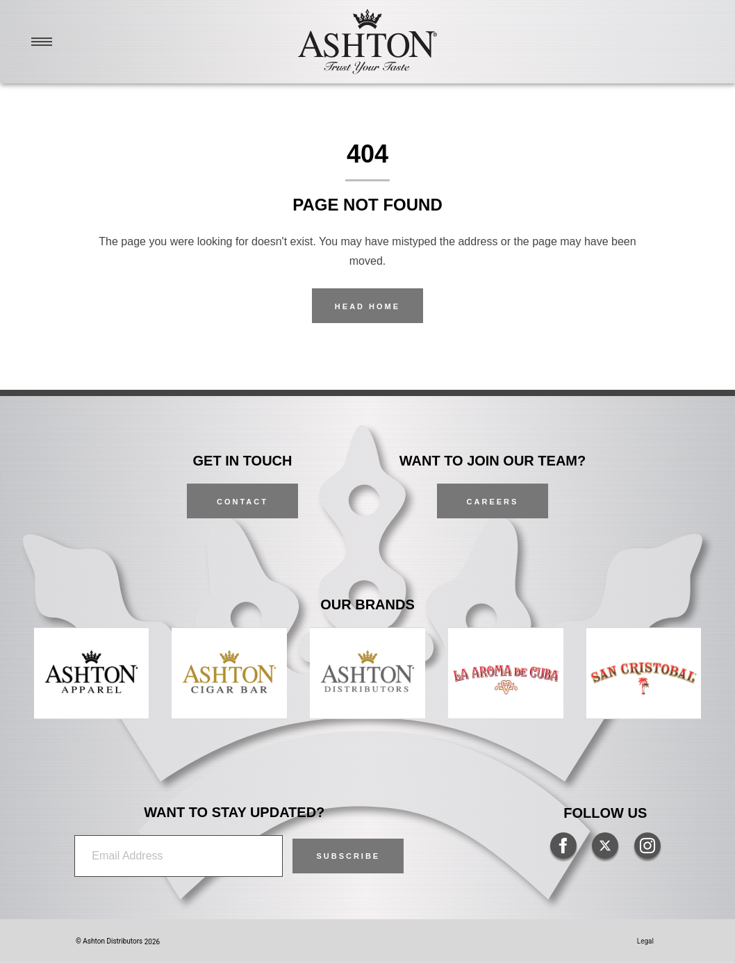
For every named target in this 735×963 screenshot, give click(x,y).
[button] (348, 856)
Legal (645, 941)
